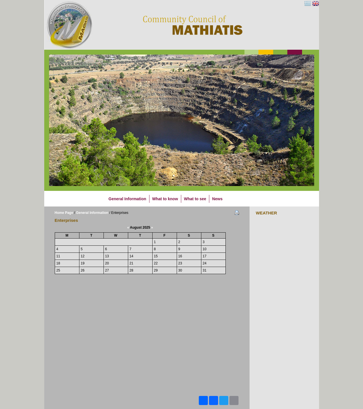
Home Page (64, 213)
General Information (92, 213)
